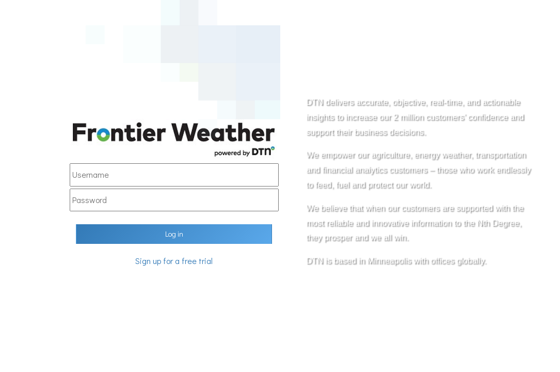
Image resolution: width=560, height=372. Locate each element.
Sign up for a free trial (174, 260)
